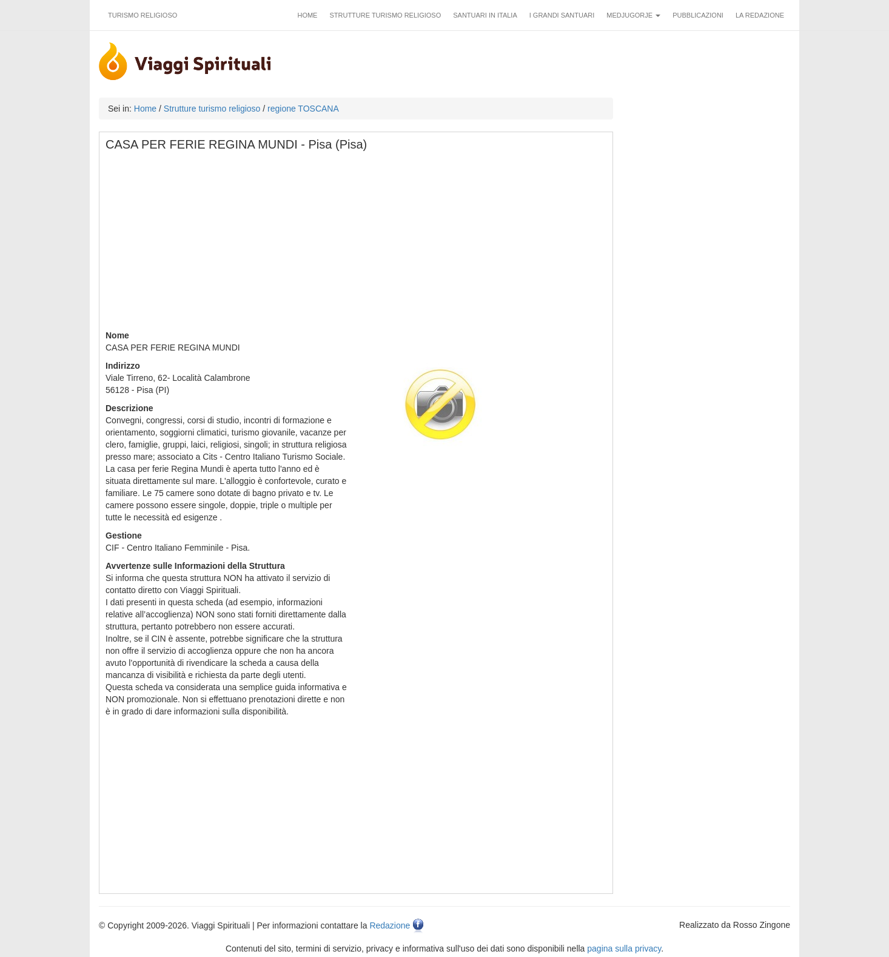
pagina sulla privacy (624, 948)
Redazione (389, 925)
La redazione (760, 15)
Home (307, 15)
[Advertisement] (356, 244)
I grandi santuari (562, 15)
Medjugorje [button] (633, 15)
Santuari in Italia (485, 15)
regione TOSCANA (303, 108)
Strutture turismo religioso (385, 15)
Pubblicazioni (698, 15)
